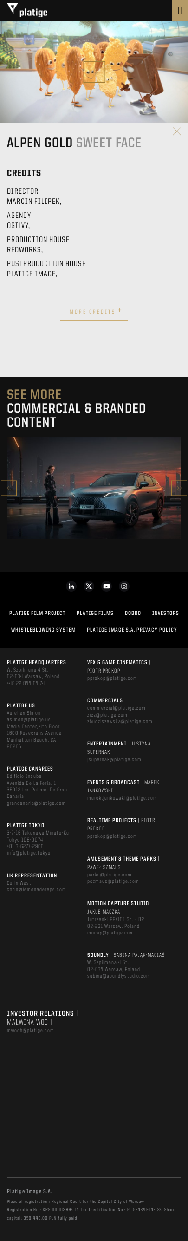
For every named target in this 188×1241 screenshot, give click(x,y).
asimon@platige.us (29, 720)
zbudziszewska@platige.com (120, 722)
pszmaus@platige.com (113, 881)
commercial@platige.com (116, 708)
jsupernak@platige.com (114, 760)
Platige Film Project (37, 613)
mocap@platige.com (110, 933)
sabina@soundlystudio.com (118, 976)
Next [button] (179, 488)
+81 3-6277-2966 (25, 846)
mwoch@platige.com (30, 1030)
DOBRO (133, 613)
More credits (96, 311)
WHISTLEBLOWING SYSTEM (43, 630)
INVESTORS (165, 613)
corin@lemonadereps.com (36, 890)
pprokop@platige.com (112, 678)
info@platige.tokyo (29, 853)
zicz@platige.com (107, 715)
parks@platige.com (109, 875)
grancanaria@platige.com (36, 803)
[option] (94, 488)
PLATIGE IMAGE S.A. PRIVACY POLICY (132, 630)
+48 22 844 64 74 (26, 683)
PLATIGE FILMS (95, 613)
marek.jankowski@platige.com (122, 798)
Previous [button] (9, 488)
